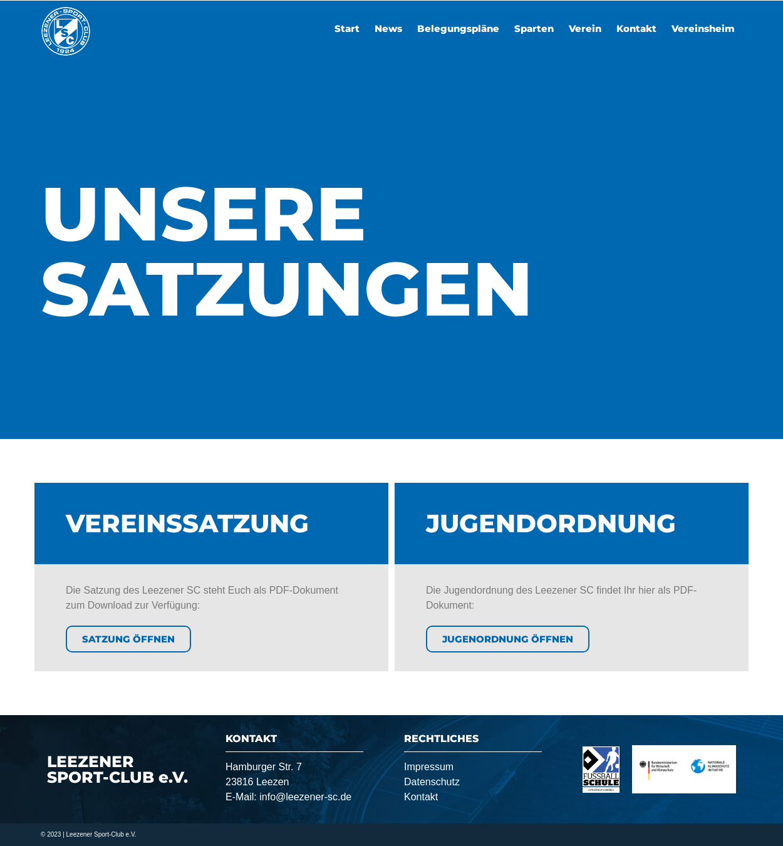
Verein (585, 28)
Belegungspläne (458, 28)
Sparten (534, 28)
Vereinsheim (703, 28)
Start (347, 28)
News (388, 28)
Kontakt (636, 28)
